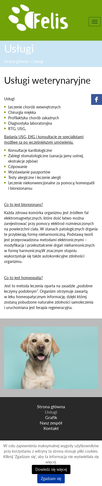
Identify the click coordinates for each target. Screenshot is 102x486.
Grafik (51, 417)
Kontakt (51, 428)
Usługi (51, 412)
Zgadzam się (51, 478)
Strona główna (51, 406)
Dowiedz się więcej (51, 469)
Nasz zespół (51, 423)
